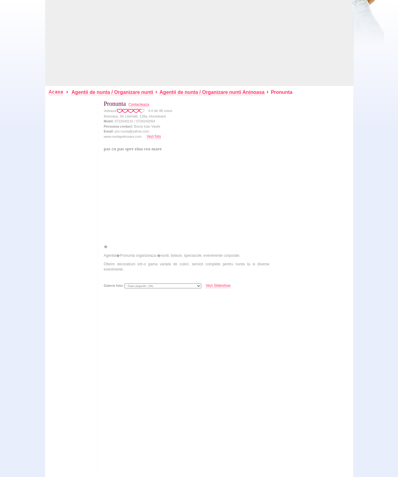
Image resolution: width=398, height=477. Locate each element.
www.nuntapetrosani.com (123, 136)
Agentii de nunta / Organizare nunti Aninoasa (212, 92)
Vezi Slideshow (218, 285)
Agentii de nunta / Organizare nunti (112, 92)
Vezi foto (154, 136)
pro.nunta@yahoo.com (132, 131)
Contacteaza (138, 104)
